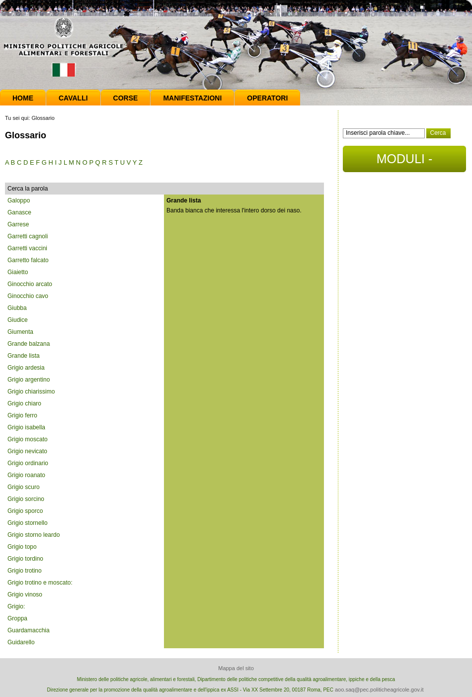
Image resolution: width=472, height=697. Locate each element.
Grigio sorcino (25, 499)
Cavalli (73, 98)
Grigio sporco (25, 510)
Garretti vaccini (27, 248)
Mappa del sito (236, 668)
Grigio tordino (25, 558)
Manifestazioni (192, 98)
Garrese (18, 224)
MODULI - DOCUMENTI (404, 162)
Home (22, 98)
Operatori (267, 98)
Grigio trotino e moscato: (40, 582)
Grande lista (23, 355)
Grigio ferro (22, 415)
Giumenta (20, 331)
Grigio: (16, 606)
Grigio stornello (27, 522)
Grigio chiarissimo (31, 391)
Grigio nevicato (27, 451)
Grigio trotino (24, 570)
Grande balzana (28, 343)
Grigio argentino (28, 379)
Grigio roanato (26, 475)
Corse (125, 98)
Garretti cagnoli (27, 236)
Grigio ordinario (27, 463)
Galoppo (18, 200)
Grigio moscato (27, 439)
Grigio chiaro (24, 403)
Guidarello (21, 642)
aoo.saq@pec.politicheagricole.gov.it (379, 690)
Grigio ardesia (26, 367)
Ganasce (19, 212)
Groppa (17, 618)
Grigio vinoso (24, 594)
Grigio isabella (26, 427)
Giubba (17, 307)
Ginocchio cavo (27, 296)
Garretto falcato (28, 260)
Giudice (17, 319)
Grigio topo (22, 546)
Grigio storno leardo (33, 534)
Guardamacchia (28, 630)
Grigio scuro (23, 487)
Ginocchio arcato (29, 284)
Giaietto (17, 272)
